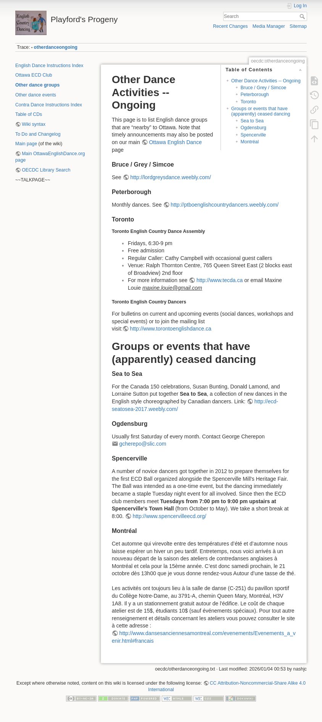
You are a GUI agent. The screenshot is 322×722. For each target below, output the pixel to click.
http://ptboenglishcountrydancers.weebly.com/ (225, 205)
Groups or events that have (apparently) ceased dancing (260, 111)
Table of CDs (28, 114)
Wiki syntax (33, 124)
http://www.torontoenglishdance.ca (170, 329)
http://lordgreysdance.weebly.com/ (170, 177)
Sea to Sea (252, 121)
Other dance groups (37, 85)
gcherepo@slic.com (142, 444)
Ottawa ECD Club (33, 75)
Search (303, 16)
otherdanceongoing (55, 47)
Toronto (248, 101)
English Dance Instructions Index (49, 65)
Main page (26, 143)
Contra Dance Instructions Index (48, 104)
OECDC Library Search (46, 170)
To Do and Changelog (38, 134)
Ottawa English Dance (175, 142)
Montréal (249, 141)
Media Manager (269, 26)
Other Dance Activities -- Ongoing (266, 80)
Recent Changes (230, 26)
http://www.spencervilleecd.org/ (169, 516)
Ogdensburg (253, 127)
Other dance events (35, 95)
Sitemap (298, 26)
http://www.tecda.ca (219, 280)
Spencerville (253, 135)
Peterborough (254, 94)
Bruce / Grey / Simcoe (263, 87)
